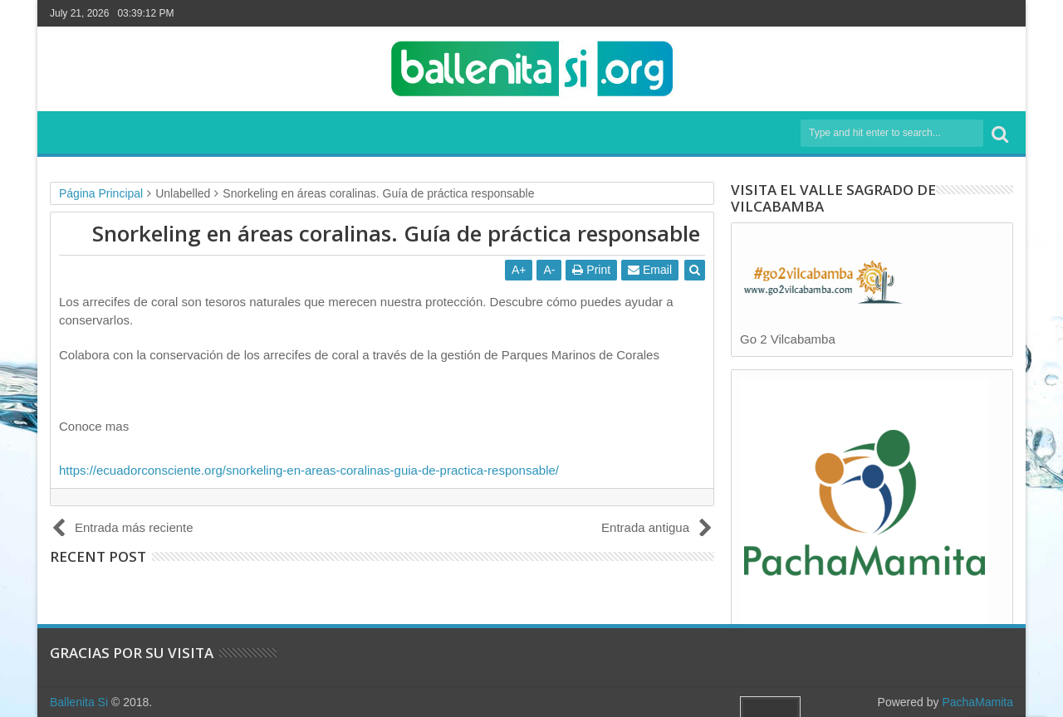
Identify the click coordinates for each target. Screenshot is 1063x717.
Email (650, 269)
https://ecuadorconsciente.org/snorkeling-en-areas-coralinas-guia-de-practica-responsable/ (309, 470)
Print (591, 269)
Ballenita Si (79, 702)
